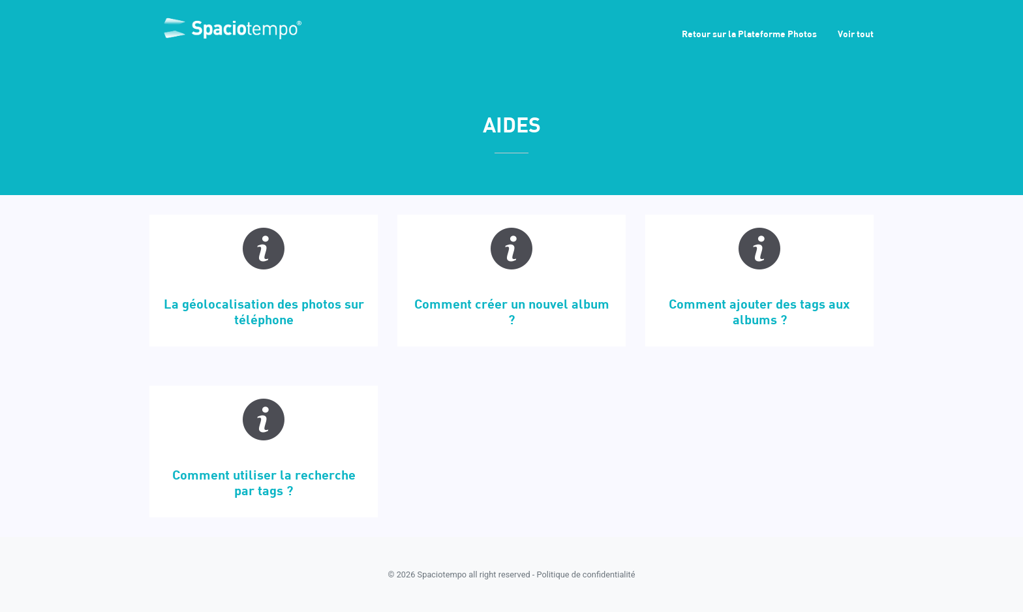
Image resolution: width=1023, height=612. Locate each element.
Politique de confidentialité (586, 574)
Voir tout (856, 33)
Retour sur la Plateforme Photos (749, 33)
